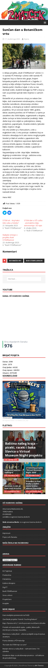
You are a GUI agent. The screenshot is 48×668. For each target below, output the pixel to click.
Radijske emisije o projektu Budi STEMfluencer (10, 237)
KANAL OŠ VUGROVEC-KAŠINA (16, 296)
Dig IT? (5, 587)
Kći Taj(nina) (7, 571)
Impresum (6, 533)
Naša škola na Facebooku (15, 543)
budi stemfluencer (34, 261)
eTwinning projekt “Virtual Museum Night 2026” (34, 470)
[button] (44, 22)
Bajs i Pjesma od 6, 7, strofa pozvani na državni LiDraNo (24, 623)
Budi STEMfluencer (10, 591)
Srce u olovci (7, 595)
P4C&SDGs (7, 579)
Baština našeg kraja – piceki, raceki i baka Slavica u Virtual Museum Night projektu (23, 449)
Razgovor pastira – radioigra (13, 471)
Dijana (26, 39)
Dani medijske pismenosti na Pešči (16, 615)
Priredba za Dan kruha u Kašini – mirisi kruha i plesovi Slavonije (33, 485)
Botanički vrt (15, 261)
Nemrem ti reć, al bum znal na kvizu (12, 487)
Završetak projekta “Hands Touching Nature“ (20, 619)
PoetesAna (7, 575)
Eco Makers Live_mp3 (21, 420)
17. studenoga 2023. (12, 39)
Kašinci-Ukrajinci (9, 583)
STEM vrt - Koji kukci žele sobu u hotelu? (11, 221)
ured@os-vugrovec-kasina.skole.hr (16, 517)
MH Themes (39, 665)
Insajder (6, 603)
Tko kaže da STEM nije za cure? (15, 644)
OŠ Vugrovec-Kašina (8, 420)
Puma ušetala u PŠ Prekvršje (14, 640)
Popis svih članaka (10, 537)
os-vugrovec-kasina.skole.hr (31, 522)
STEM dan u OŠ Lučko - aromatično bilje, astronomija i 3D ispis (33, 223)
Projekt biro (7, 599)
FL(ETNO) (7, 425)
